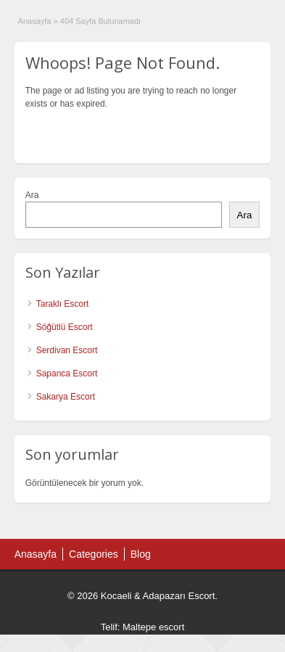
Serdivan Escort (67, 350)
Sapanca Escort (67, 373)
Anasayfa (34, 21)
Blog (141, 554)
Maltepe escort (153, 627)
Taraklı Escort (62, 304)
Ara (32, 195)
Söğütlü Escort (64, 327)
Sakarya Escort (65, 397)
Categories (93, 554)
